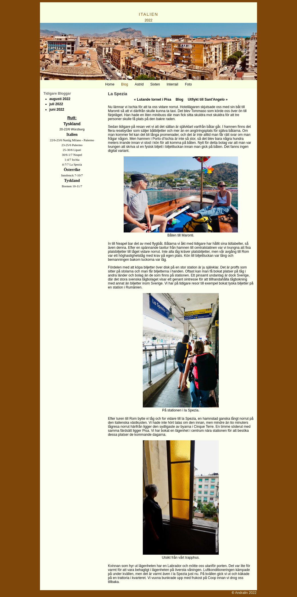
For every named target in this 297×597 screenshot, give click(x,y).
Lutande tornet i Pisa (152, 99)
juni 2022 (56, 110)
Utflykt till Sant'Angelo (208, 99)
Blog (179, 99)
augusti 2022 (60, 99)
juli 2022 (56, 104)
